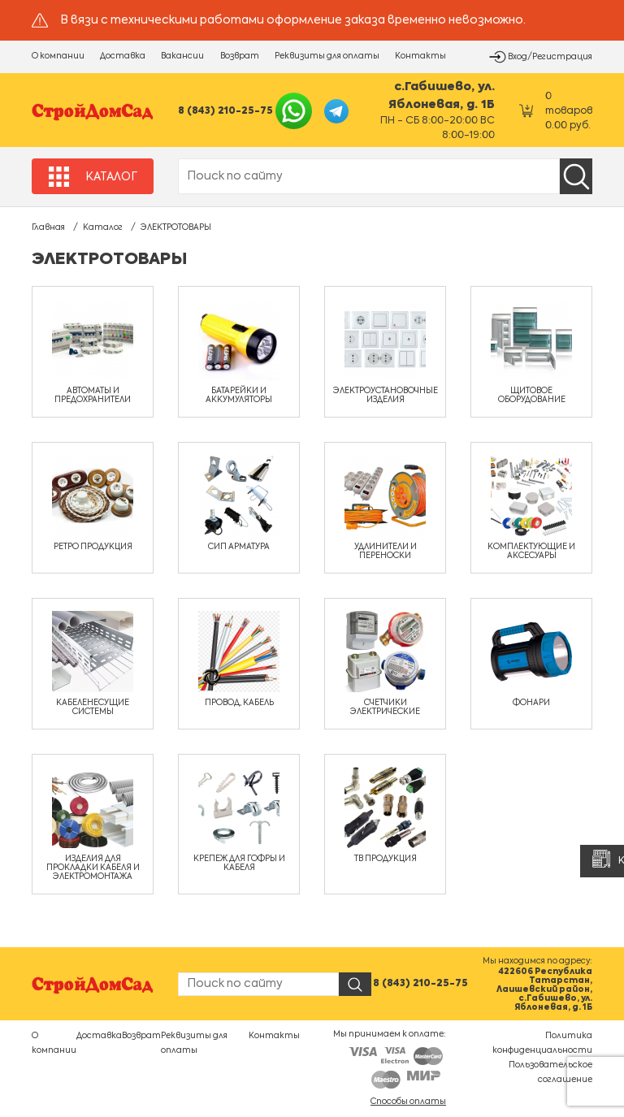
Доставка (122, 56)
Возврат (239, 56)
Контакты (420, 56)
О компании (58, 56)
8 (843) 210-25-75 (225, 111)
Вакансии (182, 56)
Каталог (103, 227)
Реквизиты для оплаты (327, 56)
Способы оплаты (408, 1102)
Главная (48, 227)
